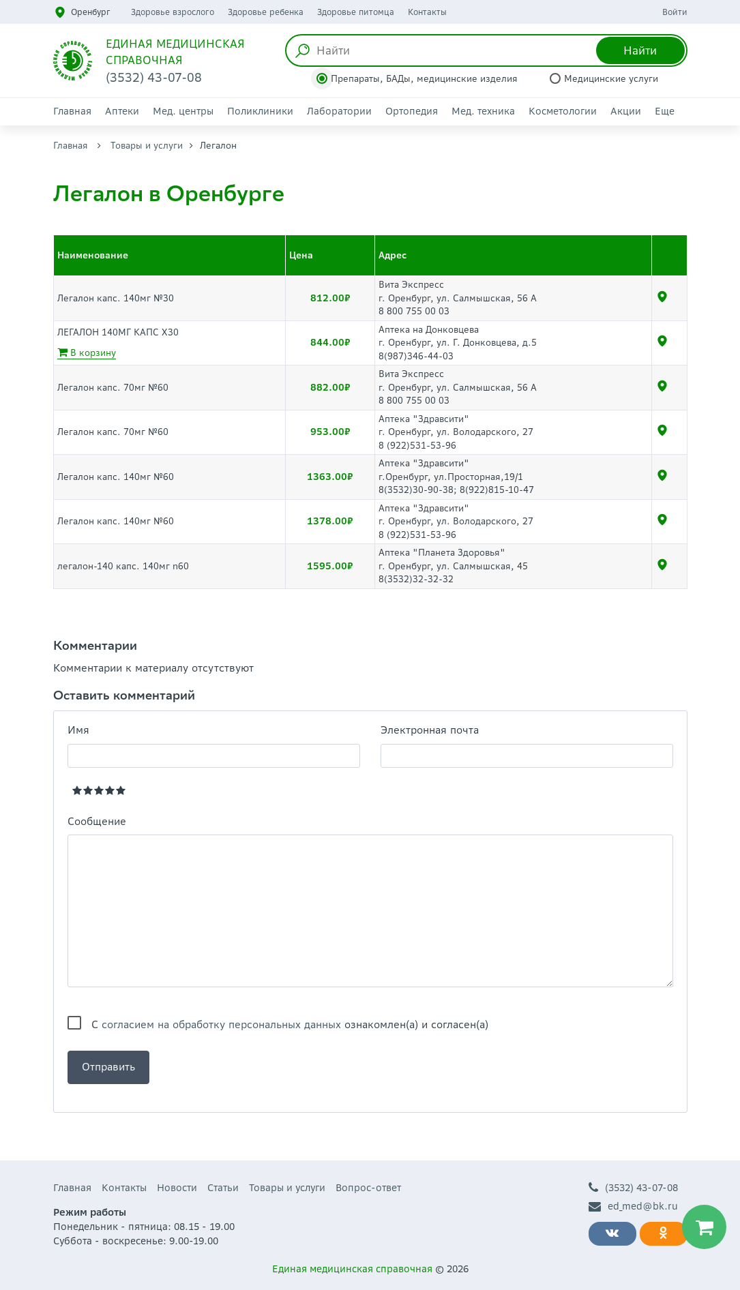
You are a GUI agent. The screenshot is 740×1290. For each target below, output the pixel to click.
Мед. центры (183, 111)
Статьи (223, 1188)
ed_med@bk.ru (633, 1206)
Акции (625, 111)
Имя (78, 729)
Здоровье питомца (355, 12)
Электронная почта (430, 729)
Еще (665, 111)
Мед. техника (483, 111)
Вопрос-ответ (368, 1188)
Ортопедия (411, 111)
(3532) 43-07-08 (633, 1188)
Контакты (427, 12)
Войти (674, 12)
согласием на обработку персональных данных (221, 1024)
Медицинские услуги (611, 79)
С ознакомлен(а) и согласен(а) (289, 1024)
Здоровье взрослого (172, 12)
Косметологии (563, 111)
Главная (72, 111)
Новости (177, 1188)
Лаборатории (339, 111)
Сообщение (97, 821)
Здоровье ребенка (266, 12)
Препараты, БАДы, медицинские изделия (424, 79)
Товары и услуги (146, 145)
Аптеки (122, 111)
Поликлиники (260, 111)
